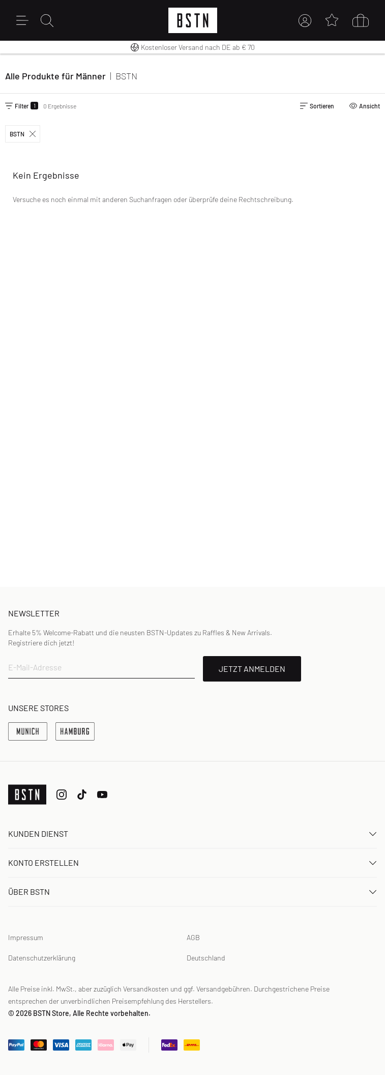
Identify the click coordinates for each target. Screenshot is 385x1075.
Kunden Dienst (192, 833)
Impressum (25, 937)
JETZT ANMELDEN (252, 668)
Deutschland (206, 957)
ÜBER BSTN (192, 891)
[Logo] (192, 20)
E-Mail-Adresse (35, 667)
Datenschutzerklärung (41, 957)
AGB (193, 937)
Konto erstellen (192, 862)
